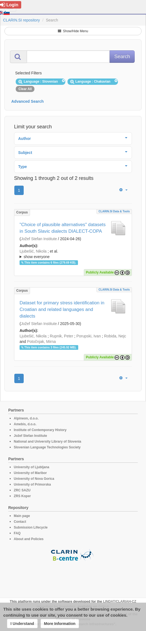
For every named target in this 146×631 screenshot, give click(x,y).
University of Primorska (32, 484)
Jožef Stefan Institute (39, 239)
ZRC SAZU (22, 490)
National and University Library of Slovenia (47, 441)
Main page (22, 516)
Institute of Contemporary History (40, 430)
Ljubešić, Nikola (33, 251)
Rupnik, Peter (61, 336)
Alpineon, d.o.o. (26, 418)
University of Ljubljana (31, 467)
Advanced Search (27, 101)
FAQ (17, 533)
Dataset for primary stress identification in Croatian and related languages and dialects (62, 309)
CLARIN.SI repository (21, 20)
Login (9, 4)
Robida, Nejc (115, 336)
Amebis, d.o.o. (25, 424)
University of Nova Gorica (34, 479)
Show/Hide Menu (73, 31)
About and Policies (29, 539)
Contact (20, 522)
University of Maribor (30, 473)
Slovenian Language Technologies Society (47, 447)
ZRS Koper (22, 496)
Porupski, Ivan (88, 336)
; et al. (73, 254)
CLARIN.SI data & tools (114, 211)
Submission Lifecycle (31, 527)
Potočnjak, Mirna (41, 341)
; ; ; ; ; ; (73, 253)
